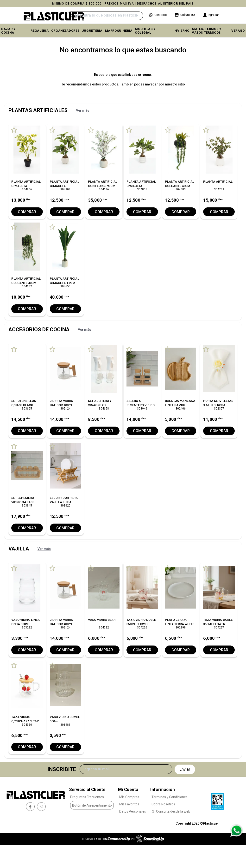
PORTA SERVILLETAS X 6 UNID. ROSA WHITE (218, 405)
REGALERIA (40, 30)
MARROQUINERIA (119, 30)
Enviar (184, 769)
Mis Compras (129, 797)
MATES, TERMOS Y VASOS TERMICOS (206, 30)
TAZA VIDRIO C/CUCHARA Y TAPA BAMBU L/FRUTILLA (26, 721)
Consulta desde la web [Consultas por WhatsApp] (170, 811)
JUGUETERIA (92, 30)
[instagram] (41, 806)
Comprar (27, 212)
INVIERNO (181, 30)
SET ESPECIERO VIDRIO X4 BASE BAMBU (22, 502)
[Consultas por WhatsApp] (236, 830)
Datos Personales (132, 811)
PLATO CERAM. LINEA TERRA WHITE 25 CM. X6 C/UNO (179, 624)
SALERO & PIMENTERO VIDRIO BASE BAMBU (140, 405)
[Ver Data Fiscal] (217, 800)
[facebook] (30, 806)
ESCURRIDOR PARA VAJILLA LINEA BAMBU (64, 502)
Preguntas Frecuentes (87, 797)
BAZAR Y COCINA (8, 30)
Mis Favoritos (129, 804)
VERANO (238, 30)
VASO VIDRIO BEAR (101, 620)
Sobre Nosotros (163, 804)
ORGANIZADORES (65, 30)
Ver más (82, 110)
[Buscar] (104, 16)
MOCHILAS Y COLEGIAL (145, 30)
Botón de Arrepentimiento (92, 805)
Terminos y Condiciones (169, 797)
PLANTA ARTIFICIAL (218, 181)
